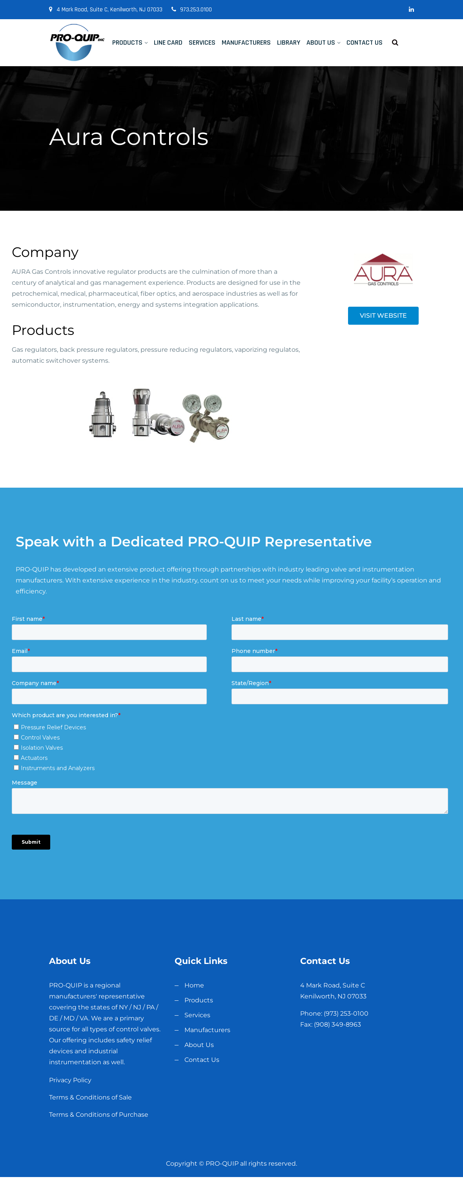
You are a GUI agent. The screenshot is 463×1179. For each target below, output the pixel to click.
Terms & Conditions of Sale (90, 1097)
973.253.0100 (191, 9)
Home (194, 985)
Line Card (168, 42)
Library (288, 42)
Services (202, 42)
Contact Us (364, 42)
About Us (320, 42)
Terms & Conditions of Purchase (98, 1114)
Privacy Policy (70, 1080)
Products (127, 42)
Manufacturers (246, 42)
